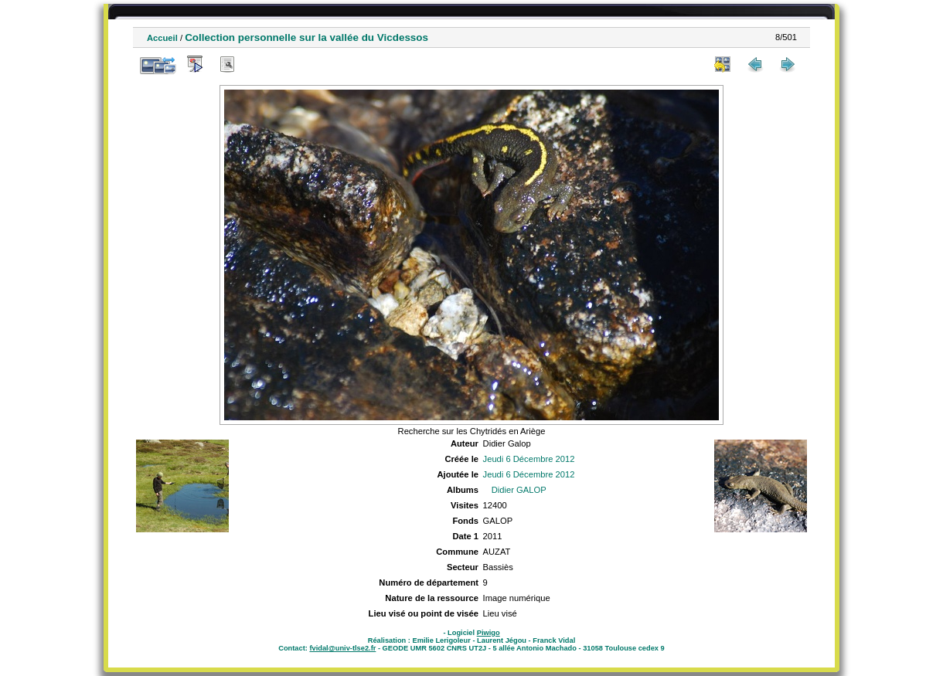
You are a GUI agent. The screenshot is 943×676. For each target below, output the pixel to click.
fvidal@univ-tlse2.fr (342, 648)
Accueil (162, 37)
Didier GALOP (519, 489)
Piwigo (488, 633)
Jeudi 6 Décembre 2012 (529, 459)
